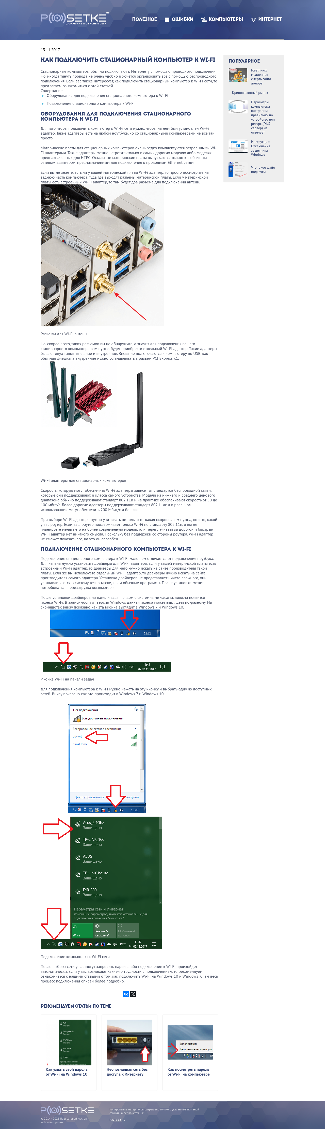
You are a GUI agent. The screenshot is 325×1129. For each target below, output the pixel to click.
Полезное (144, 19)
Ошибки (182, 19)
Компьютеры (225, 19)
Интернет (270, 19)
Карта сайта (117, 1119)
